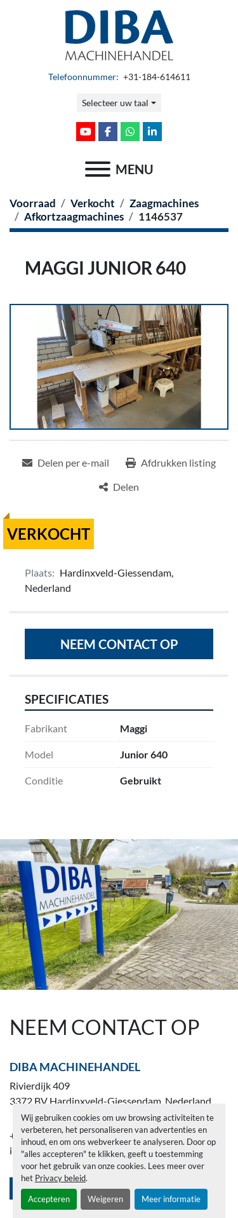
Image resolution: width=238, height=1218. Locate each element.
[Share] (119, 487)
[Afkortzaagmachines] (74, 216)
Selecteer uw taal (115, 102)
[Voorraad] (33, 203)
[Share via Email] (65, 463)
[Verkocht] (92, 203)
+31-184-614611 (155, 77)
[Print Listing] (170, 463)
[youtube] (85, 131)
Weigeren (105, 1199)
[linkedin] (152, 131)
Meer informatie (171, 1199)
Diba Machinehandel (75, 1067)
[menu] (97, 169)
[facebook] (107, 131)
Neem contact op (119, 644)
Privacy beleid (60, 1178)
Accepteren (49, 1199)
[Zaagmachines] (164, 203)
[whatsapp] (130, 131)
